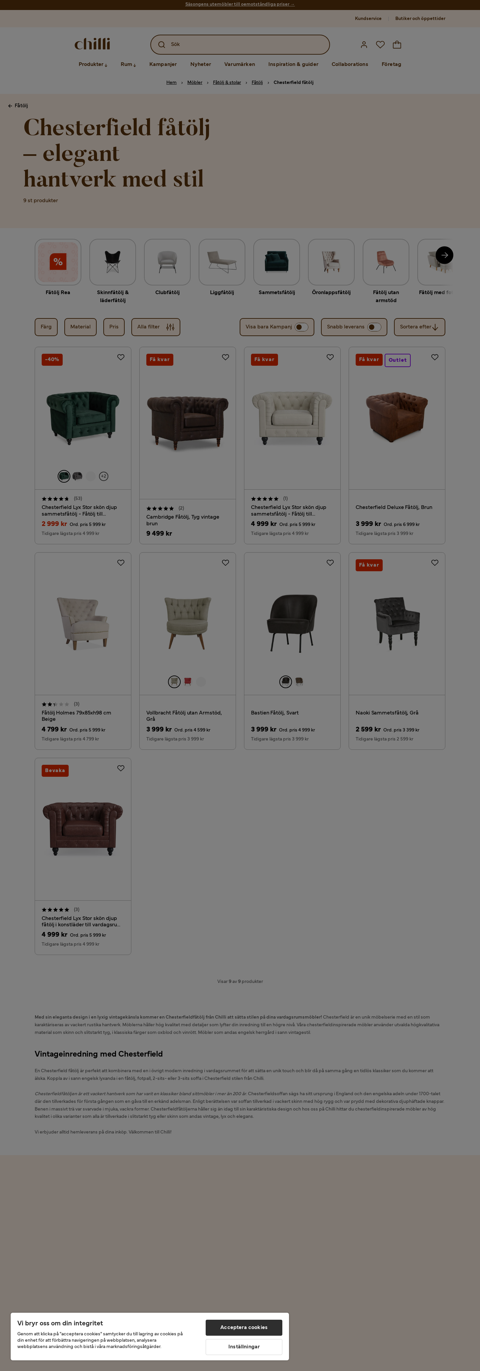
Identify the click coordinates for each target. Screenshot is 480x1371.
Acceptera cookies (244, 1327)
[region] (150, 1336)
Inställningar (244, 1347)
